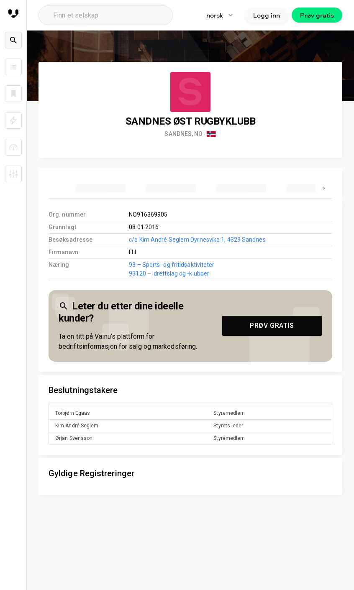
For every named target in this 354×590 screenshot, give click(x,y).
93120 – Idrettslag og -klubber (169, 273)
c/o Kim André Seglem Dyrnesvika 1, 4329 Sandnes (197, 239)
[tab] (100, 188)
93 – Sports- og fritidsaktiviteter (171, 264)
